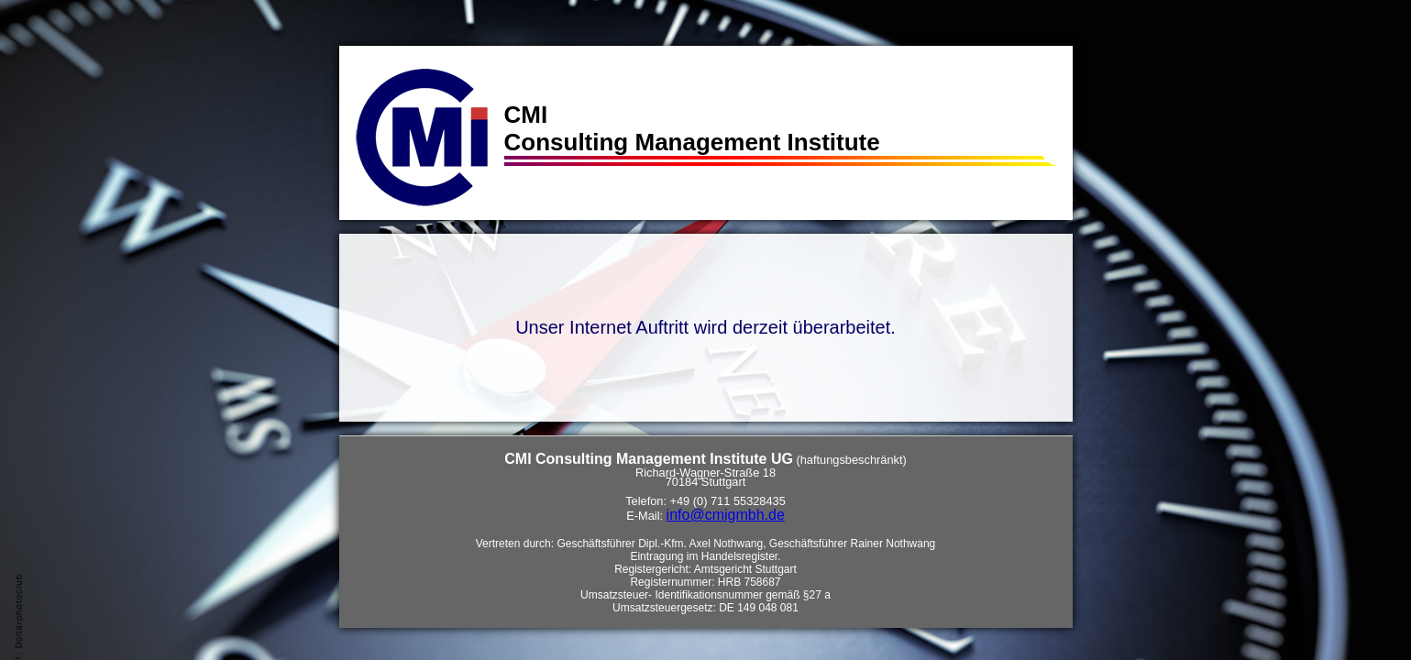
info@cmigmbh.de (726, 514)
